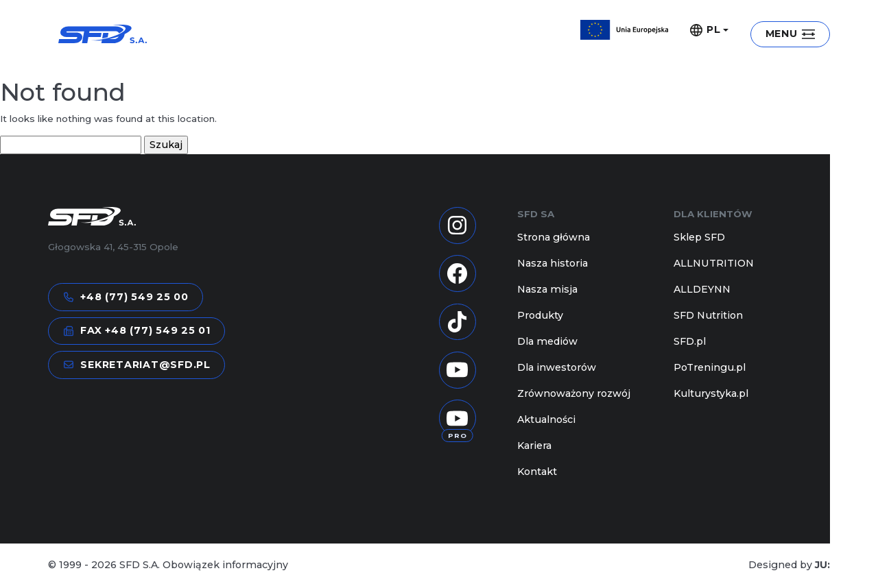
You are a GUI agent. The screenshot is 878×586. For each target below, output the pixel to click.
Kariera (534, 445)
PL (705, 30)
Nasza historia (552, 263)
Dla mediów (547, 341)
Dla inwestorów (556, 367)
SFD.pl (690, 341)
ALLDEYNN (702, 289)
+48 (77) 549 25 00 (126, 297)
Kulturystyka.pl (711, 393)
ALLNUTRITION (714, 263)
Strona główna (553, 237)
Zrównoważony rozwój (573, 393)
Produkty (540, 315)
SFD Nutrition (708, 315)
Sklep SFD (699, 237)
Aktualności (546, 419)
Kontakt (537, 471)
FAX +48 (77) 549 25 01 (137, 330)
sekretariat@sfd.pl (137, 364)
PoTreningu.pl (710, 367)
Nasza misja (547, 289)
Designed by (789, 565)
